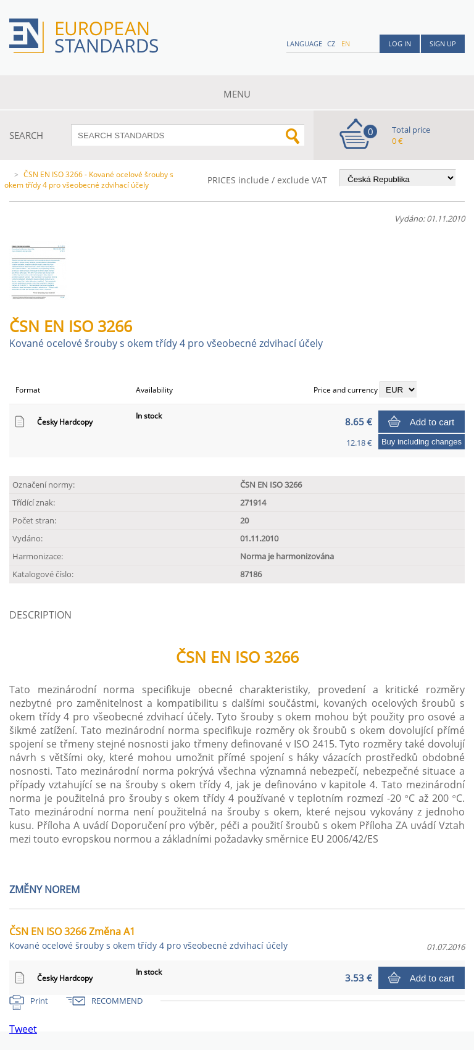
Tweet (23, 1029)
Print (39, 1000)
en (345, 43)
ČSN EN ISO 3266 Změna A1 (148, 938)
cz (331, 43)
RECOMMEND (117, 1000)
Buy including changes (421, 441)
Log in (399, 43)
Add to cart (432, 422)
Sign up (443, 43)
